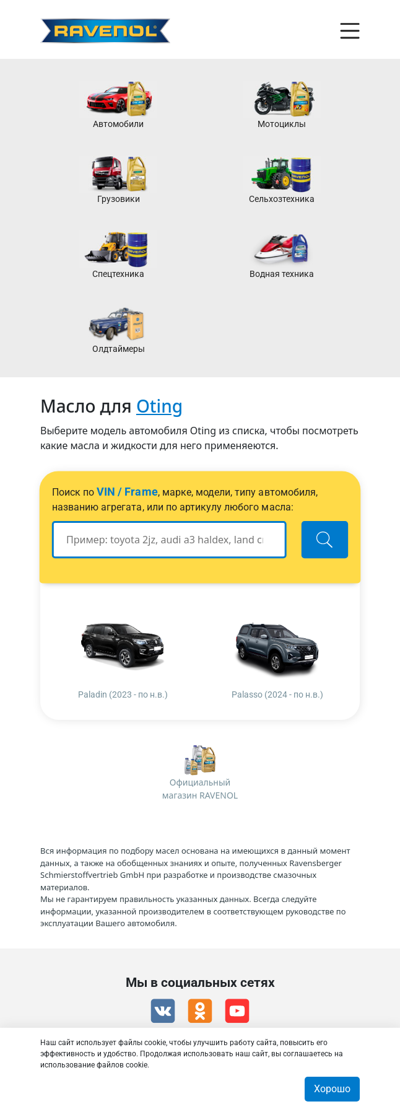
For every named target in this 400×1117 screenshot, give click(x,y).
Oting (159, 406)
